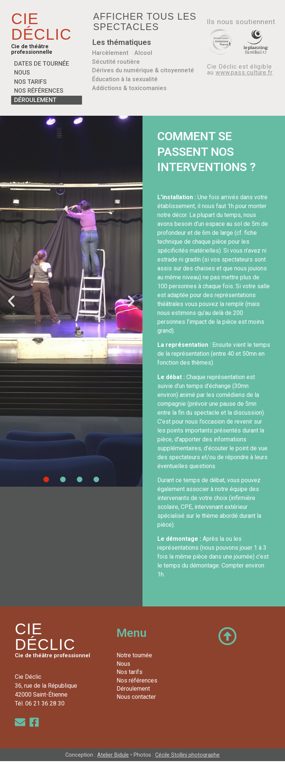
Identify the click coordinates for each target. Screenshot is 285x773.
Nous (22, 72)
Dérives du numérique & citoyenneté (143, 69)
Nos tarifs (30, 81)
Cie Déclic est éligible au (240, 69)
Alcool (143, 52)
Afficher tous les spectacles (145, 21)
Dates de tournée (41, 63)
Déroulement (35, 99)
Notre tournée (134, 655)
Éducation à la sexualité (125, 78)
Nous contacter (136, 696)
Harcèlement (110, 52)
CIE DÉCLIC (41, 26)
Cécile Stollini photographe (187, 755)
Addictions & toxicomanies (129, 87)
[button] (11, 301)
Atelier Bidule (113, 755)
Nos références (38, 90)
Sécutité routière (116, 61)
